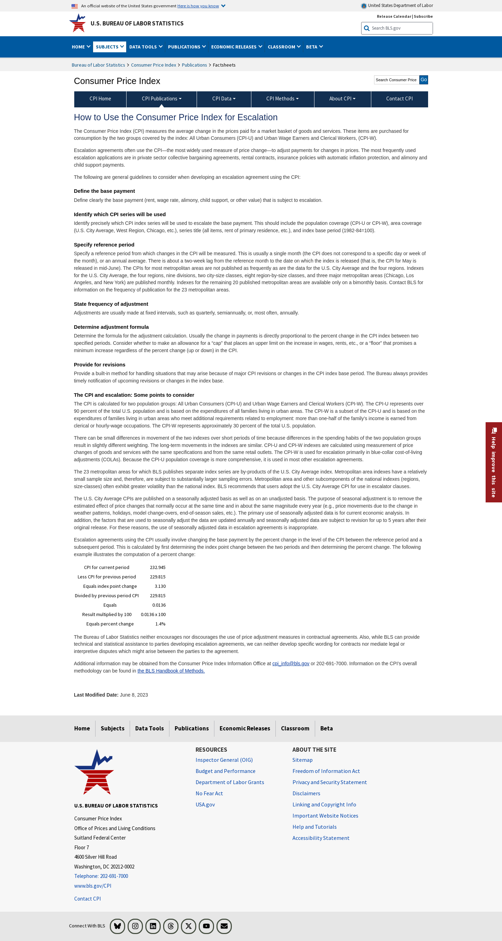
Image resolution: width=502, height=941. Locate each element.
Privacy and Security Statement (329, 782)
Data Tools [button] (143, 47)
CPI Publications (159, 98)
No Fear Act (209, 793)
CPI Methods (280, 98)
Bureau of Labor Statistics (98, 65)
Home (82, 728)
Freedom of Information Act (326, 770)
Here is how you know (198, 5)
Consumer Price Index (153, 65)
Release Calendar (394, 16)
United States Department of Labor (397, 5)
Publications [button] (184, 47)
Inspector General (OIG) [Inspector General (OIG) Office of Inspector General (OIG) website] (224, 759)
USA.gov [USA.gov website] (205, 804)
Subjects (112, 728)
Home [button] (79, 47)
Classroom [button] (282, 47)
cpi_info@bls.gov (290, 663)
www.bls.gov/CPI (92, 885)
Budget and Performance (226, 770)
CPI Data (221, 98)
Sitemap (302, 759)
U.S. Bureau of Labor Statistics (137, 23)
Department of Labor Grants (230, 782)
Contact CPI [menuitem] (399, 98)
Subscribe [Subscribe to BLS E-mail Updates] (423, 16)
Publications (194, 65)
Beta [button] (312, 47)
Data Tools (149, 728)
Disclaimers (306, 793)
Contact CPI (87, 898)
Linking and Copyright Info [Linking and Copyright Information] (324, 804)
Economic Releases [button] (234, 47)
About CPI (340, 98)
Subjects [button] (108, 47)
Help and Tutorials (314, 826)
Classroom (295, 728)
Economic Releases (245, 728)
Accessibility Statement (321, 837)
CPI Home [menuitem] (100, 98)
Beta (326, 728)
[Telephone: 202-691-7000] (129, 876)
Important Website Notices (325, 815)
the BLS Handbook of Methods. (171, 671)
